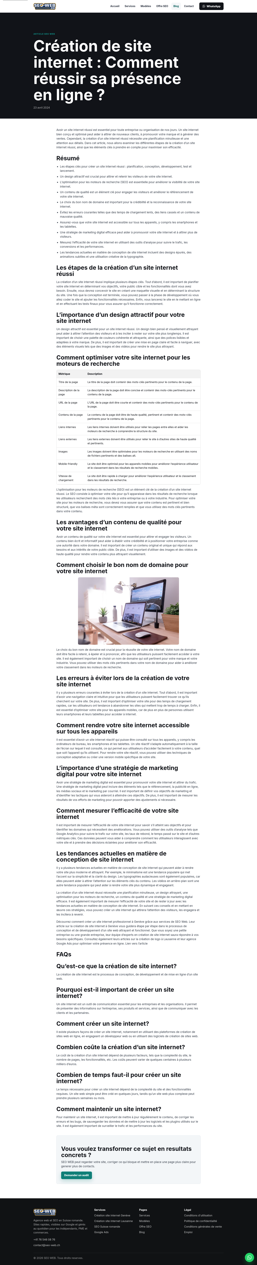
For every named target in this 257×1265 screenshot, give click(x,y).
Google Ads (101, 1232)
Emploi (188, 1232)
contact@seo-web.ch (46, 1245)
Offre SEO (162, 6)
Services (130, 6)
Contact (189, 6)
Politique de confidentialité (200, 1221)
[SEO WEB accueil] (44, 6)
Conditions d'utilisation (198, 1215)
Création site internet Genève (112, 1215)
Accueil (114, 6)
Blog (176, 6)
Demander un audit (76, 1175)
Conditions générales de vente (203, 1226)
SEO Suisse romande (107, 1226)
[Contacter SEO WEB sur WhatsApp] (249, 1257)
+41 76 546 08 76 (44, 1239)
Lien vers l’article (136, 943)
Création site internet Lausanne (113, 1221)
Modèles (146, 6)
